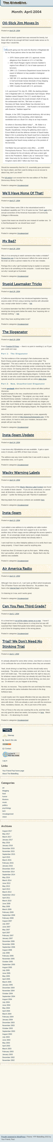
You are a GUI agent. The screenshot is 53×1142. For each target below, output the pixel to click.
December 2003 (8, 1022)
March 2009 (6, 909)
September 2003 (8, 1031)
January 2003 (7, 1054)
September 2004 (8, 996)
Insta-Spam (11, 513)
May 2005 (6, 976)
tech (4, 811)
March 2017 (6, 837)
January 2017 (7, 840)
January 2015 (7, 866)
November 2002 (8, 1060)
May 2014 (6, 877)
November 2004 (8, 991)
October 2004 (7, 993)
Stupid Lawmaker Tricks (22, 284)
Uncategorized (22, 185)
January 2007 (7, 938)
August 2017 (7, 831)
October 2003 (7, 1028)
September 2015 (8, 854)
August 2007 (7, 921)
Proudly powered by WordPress (13, 1137)
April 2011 (6, 898)
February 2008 (7, 918)
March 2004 (6, 1014)
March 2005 (6, 982)
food (4, 794)
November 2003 (8, 1025)
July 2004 (6, 1002)
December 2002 (8, 1057)
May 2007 (6, 930)
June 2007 (6, 927)
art (3, 788)
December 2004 (8, 988)
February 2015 (7, 863)
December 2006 (8, 941)
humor (4, 796)
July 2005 (6, 970)
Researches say (7, 258)
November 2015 (8, 851)
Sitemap (11, 735)
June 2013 (6, 883)
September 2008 (8, 915)
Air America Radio (17, 569)
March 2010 (6, 901)
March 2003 (6, 1049)
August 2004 (7, 999)
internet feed (14, 588)
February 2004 (7, 1017)
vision (4, 817)
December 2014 (8, 869)
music (4, 802)
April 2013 (6, 889)
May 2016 (6, 843)
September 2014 (8, 874)
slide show (42, 379)
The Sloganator (15, 332)
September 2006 (8, 947)
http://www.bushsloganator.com (32, 417)
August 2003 (7, 1034)
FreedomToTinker (12, 346)
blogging (5, 791)
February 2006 (7, 956)
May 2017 (6, 834)
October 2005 (7, 962)
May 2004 (6, 1008)
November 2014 (8, 872)
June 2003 (6, 1040)
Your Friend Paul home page (13, 771)
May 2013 (6, 886)
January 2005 (7, 985)
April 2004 (6, 1011)
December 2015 (8, 848)
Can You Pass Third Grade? (24, 606)
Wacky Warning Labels (21, 473)
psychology (6, 808)
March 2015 (6, 860)
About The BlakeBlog (10, 774)
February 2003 (7, 1051)
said (45, 210)
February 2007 (7, 935)
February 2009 (7, 912)
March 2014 (6, 880)
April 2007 (6, 933)
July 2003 (6, 1037)
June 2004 (6, 1005)
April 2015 (6, 857)
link (31, 303)
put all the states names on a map (28, 621)
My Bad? (9, 241)
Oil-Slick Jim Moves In (20, 23)
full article (8, 178)
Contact (7, 749)
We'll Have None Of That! (23, 193)
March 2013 (6, 892)
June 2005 (6, 973)
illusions (5, 799)
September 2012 (8, 895)
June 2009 (6, 903)
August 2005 (7, 967)
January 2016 (7, 845)
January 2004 (7, 1020)
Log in (5, 761)
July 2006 (6, 953)
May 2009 (6, 906)
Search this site (10, 740)
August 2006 (7, 950)
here (42, 500)
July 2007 (6, 924)
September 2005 (8, 964)
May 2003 (6, 1043)
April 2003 (6, 1046)
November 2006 (8, 944)
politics (5, 805)
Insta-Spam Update (18, 435)
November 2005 (8, 959)
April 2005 (6, 979)
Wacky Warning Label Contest (31, 487)
